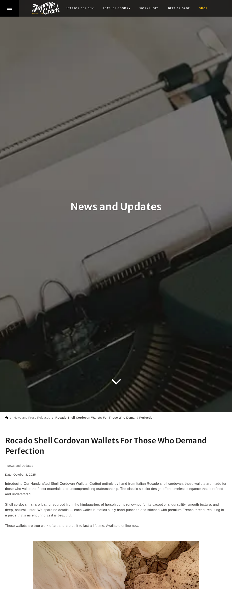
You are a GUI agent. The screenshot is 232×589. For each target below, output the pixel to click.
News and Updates (20, 465)
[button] (9, 8)
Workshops (149, 8)
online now (129, 525)
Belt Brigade (179, 8)
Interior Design (78, 8)
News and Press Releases (32, 417)
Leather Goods (115, 8)
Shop (203, 8)
